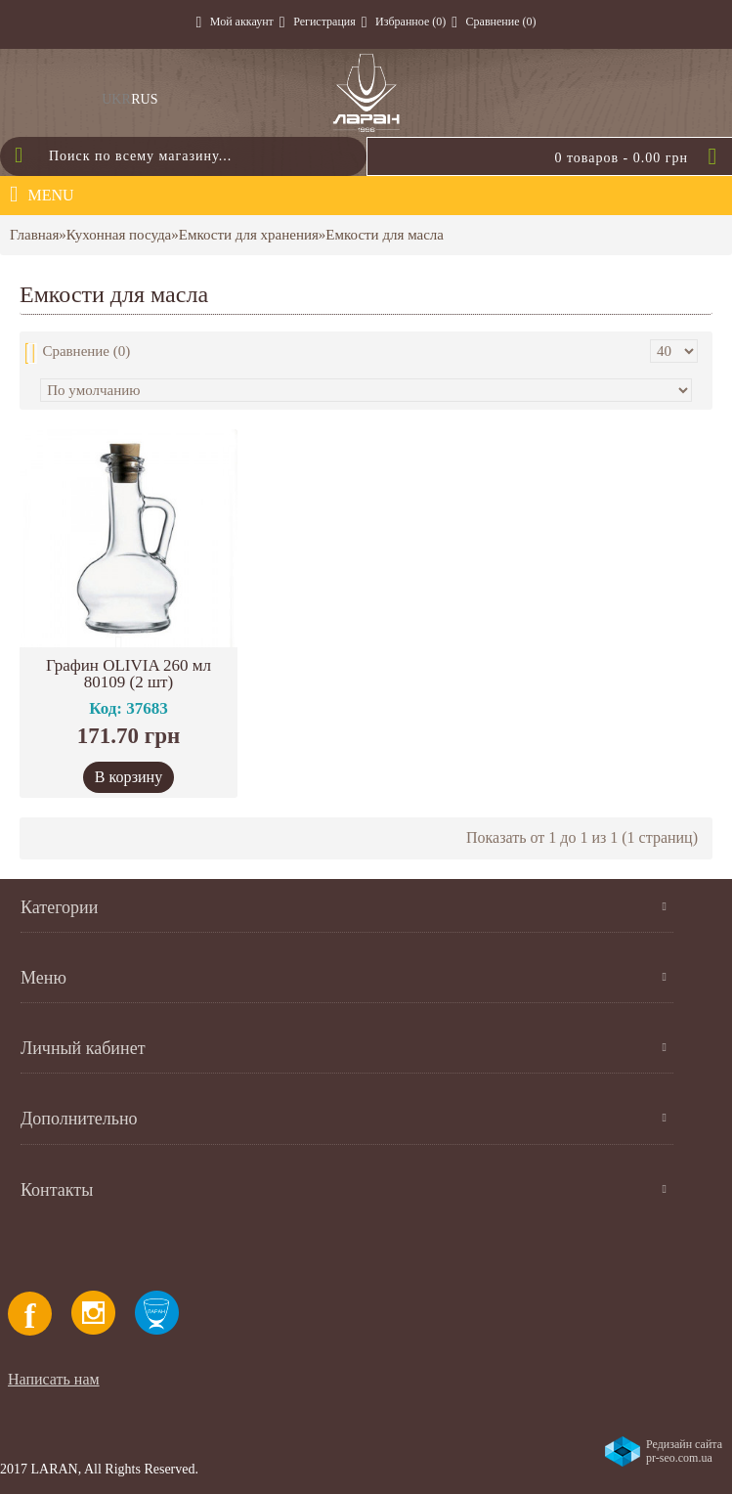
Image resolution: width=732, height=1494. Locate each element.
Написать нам (54, 1379)
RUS (144, 99)
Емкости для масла (384, 234)
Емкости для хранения (249, 234)
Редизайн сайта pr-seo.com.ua (684, 1451)
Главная (34, 234)
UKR (116, 99)
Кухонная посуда (118, 234)
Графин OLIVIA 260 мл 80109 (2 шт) (128, 673)
